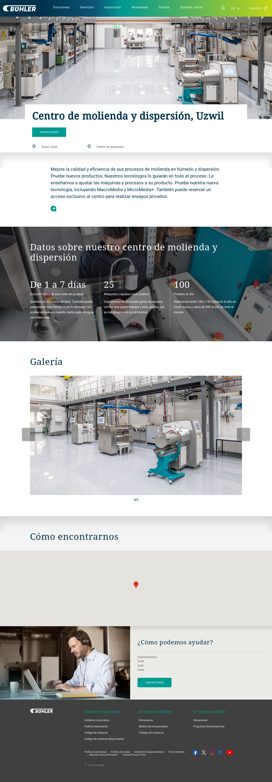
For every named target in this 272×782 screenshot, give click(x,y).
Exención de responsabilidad (149, 751)
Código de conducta (96, 732)
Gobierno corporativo (96, 720)
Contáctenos (49, 132)
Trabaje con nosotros (151, 732)
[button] (136, 584)
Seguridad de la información (103, 754)
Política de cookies (120, 751)
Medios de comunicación (153, 726)
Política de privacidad (95, 751)
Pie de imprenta (176, 751)
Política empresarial (95, 726)
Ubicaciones (146, 720)
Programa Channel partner (209, 726)
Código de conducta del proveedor (104, 739)
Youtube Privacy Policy (134, 754)
